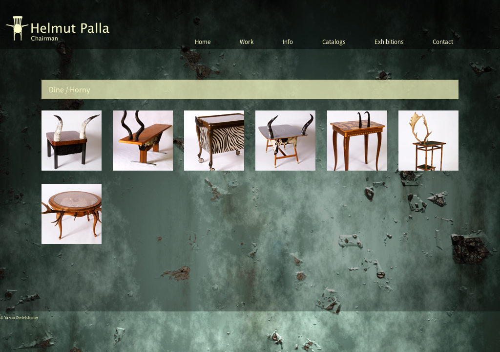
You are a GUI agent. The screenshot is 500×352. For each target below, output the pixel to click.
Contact (443, 42)
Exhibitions (389, 42)
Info (288, 42)
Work (246, 42)
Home (202, 42)
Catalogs (333, 42)
